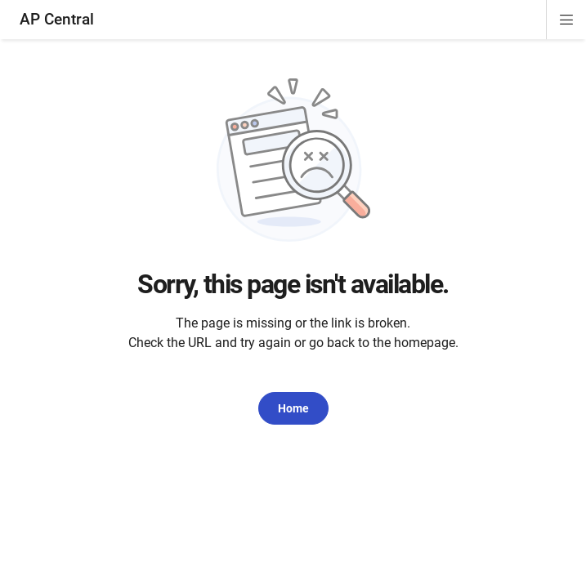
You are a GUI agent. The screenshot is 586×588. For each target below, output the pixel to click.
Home (293, 408)
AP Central (57, 19)
